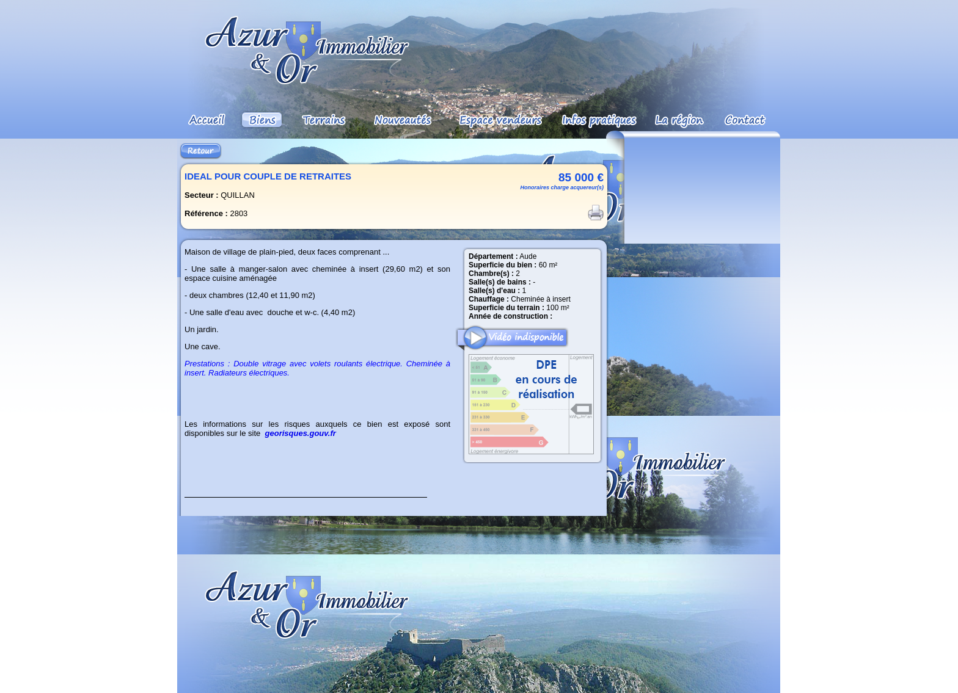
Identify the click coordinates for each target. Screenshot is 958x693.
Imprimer (596, 212)
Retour (201, 151)
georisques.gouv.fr (300, 433)
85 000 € (581, 177)
